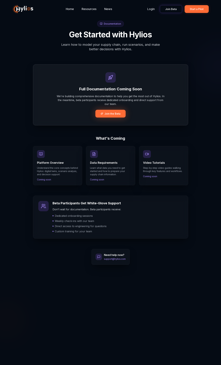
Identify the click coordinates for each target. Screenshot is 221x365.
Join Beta (171, 9)
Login (151, 9)
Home (70, 9)
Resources (89, 9)
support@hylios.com (115, 259)
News (108, 9)
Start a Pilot (197, 9)
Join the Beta (110, 113)
